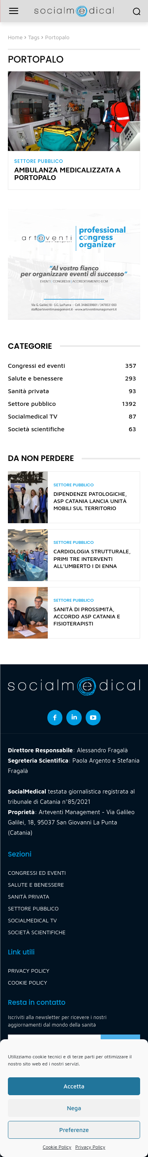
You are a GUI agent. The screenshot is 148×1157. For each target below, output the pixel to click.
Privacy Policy (90, 1147)
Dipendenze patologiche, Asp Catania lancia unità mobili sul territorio (90, 500)
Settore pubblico (38, 161)
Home (15, 37)
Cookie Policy (57, 1147)
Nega (74, 1108)
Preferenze (74, 1129)
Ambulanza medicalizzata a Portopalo (67, 174)
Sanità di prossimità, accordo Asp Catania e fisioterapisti (87, 616)
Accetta (74, 1086)
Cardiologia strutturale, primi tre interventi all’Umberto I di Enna (92, 558)
